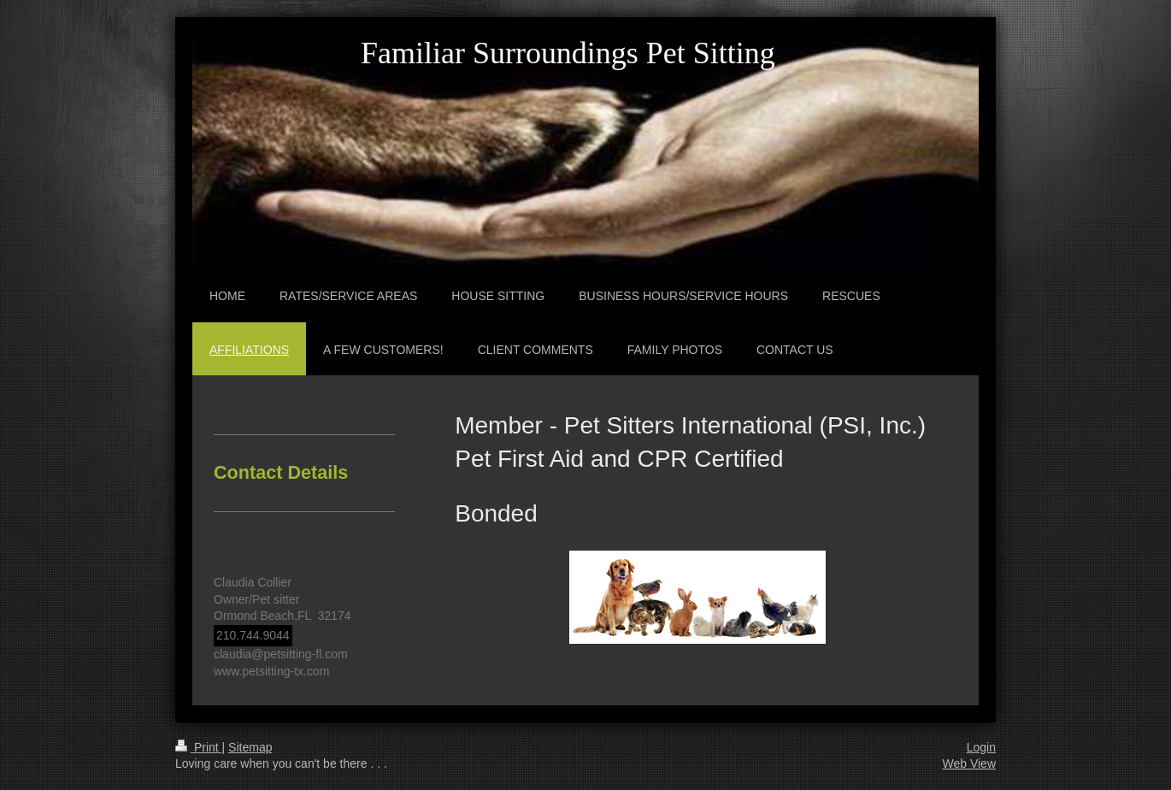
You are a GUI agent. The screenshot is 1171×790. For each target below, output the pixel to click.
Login (981, 747)
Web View (969, 763)
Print (198, 747)
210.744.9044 (253, 635)
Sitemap (250, 747)
